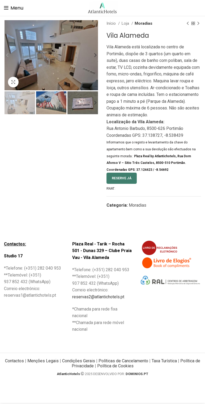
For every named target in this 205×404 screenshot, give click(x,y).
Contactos (14, 360)
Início (111, 23)
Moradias (143, 23)
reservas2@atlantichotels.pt (98, 296)
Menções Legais (42, 360)
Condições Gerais (78, 360)
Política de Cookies (115, 365)
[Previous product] (187, 23)
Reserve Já (121, 178)
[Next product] (198, 23)
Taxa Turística (164, 360)
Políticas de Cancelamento (123, 360)
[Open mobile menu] (13, 8)
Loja (125, 23)
